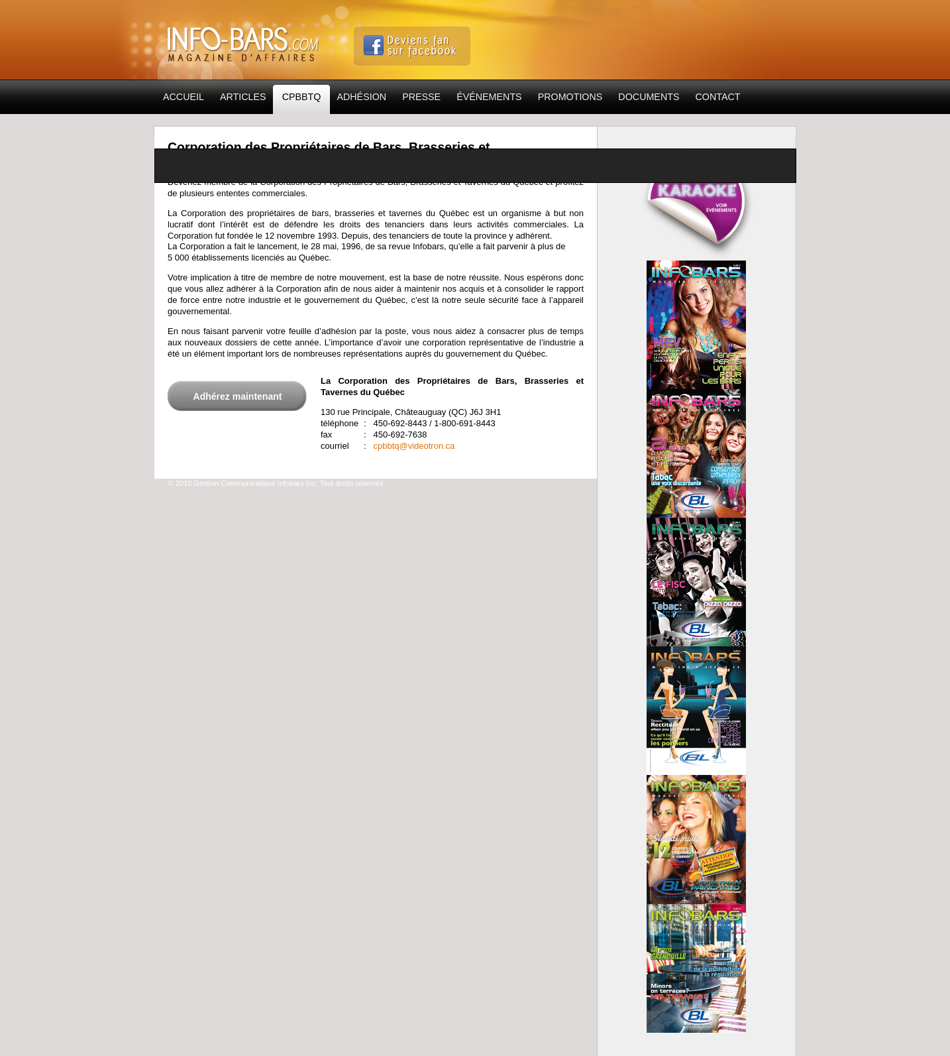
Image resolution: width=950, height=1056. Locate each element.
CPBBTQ (301, 100)
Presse (421, 96)
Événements (489, 96)
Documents (648, 96)
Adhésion (361, 96)
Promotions (570, 96)
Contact (718, 96)
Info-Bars (244, 40)
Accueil (183, 96)
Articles (243, 96)
